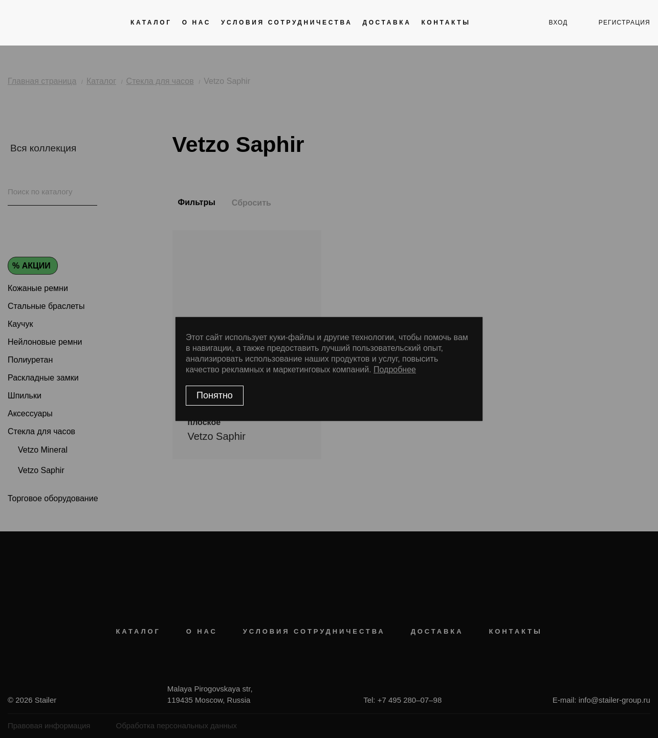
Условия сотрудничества (286, 22)
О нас (196, 22)
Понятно (214, 395)
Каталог (151, 22)
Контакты (445, 22)
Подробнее (395, 369)
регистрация (624, 22)
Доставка (386, 22)
